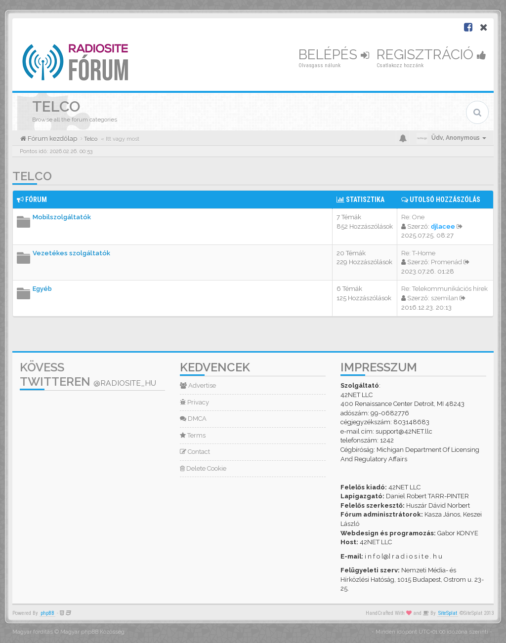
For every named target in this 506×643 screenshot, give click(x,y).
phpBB (47, 613)
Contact (195, 451)
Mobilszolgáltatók (62, 217)
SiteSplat (447, 613)
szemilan (444, 298)
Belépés (333, 54)
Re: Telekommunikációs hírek (444, 288)
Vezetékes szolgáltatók (71, 253)
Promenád (446, 262)
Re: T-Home (418, 253)
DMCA (193, 418)
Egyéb (42, 288)
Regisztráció (431, 54)
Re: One (412, 217)
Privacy (194, 402)
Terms (193, 435)
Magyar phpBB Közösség (92, 632)
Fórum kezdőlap (51, 138)
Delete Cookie (203, 468)
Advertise (198, 385)
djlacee (443, 226)
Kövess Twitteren (88, 374)
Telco (32, 176)
